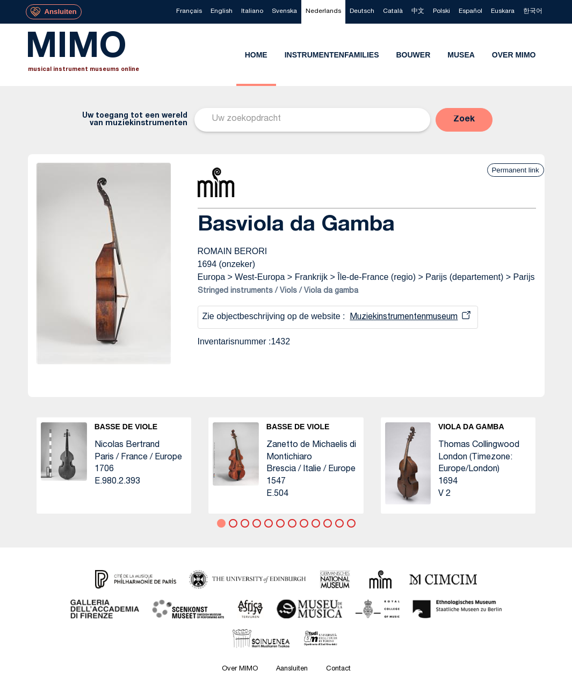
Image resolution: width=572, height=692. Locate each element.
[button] (464, 120)
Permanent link (515, 170)
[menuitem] (189, 12)
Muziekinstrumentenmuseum (404, 317)
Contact (338, 669)
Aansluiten (292, 669)
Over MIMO (240, 669)
